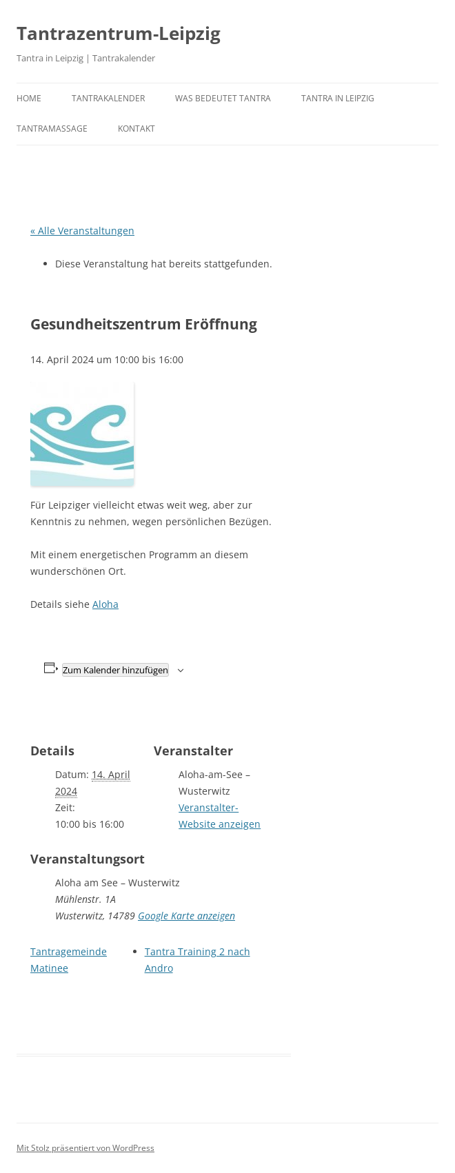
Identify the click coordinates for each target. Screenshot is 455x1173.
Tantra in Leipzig (337, 98)
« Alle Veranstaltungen (82, 230)
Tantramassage (52, 128)
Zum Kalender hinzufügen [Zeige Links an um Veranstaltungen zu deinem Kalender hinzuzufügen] (115, 670)
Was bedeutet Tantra (223, 98)
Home (29, 98)
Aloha (105, 604)
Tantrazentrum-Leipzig (119, 33)
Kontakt (136, 128)
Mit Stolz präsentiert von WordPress (85, 1148)
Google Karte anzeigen (186, 915)
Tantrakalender (108, 98)
